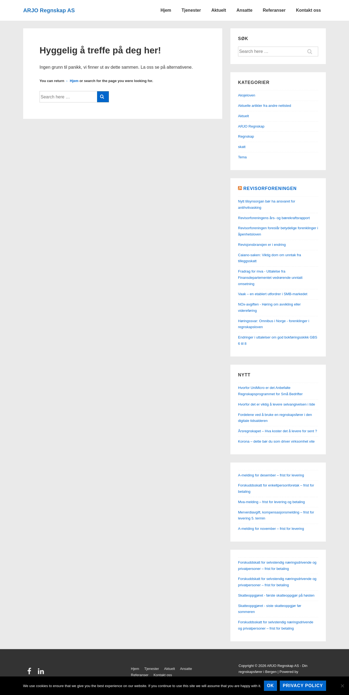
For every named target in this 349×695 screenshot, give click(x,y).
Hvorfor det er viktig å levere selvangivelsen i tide (276, 404)
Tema (242, 157)
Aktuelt (218, 10)
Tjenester (191, 10)
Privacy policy (303, 685)
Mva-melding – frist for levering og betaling (271, 502)
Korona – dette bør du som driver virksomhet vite (276, 441)
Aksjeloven (246, 95)
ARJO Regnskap (251, 126)
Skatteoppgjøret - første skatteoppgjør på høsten (276, 595)
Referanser (274, 10)
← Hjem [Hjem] (71, 81)
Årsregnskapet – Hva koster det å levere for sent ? (277, 431)
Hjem (166, 10)
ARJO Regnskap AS (49, 10)
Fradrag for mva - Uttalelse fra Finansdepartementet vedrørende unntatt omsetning (270, 277)
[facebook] (30, 673)
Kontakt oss (308, 10)
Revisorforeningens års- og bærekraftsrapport (274, 218)
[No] (342, 685)
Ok (270, 685)
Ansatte (244, 10)
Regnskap (246, 136)
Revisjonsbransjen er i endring (262, 245)
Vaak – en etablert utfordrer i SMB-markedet (272, 294)
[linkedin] (41, 673)
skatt (241, 147)
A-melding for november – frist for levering (271, 529)
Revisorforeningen (270, 188)
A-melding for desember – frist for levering (271, 475)
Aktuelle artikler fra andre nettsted (264, 106)
